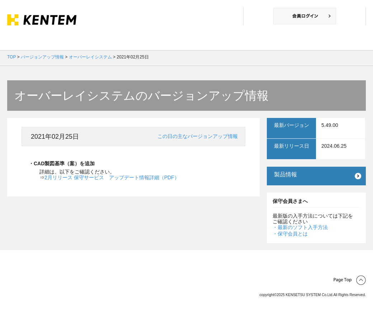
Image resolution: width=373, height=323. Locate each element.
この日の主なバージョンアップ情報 (197, 136)
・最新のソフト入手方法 (300, 227)
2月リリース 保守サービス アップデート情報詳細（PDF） (111, 177)
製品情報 (285, 174)
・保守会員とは (290, 234)
